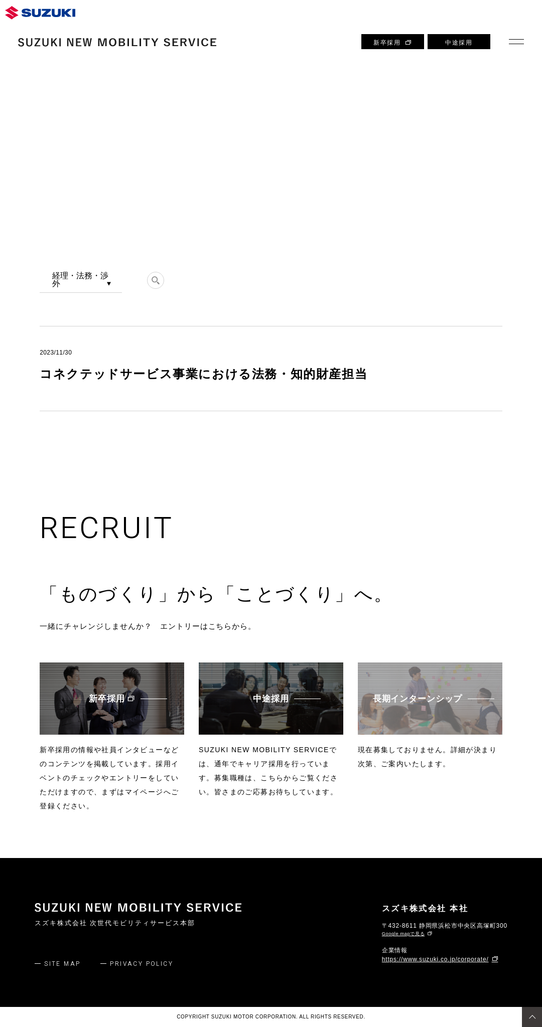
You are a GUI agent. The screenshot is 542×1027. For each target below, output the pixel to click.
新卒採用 (392, 42)
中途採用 (458, 42)
